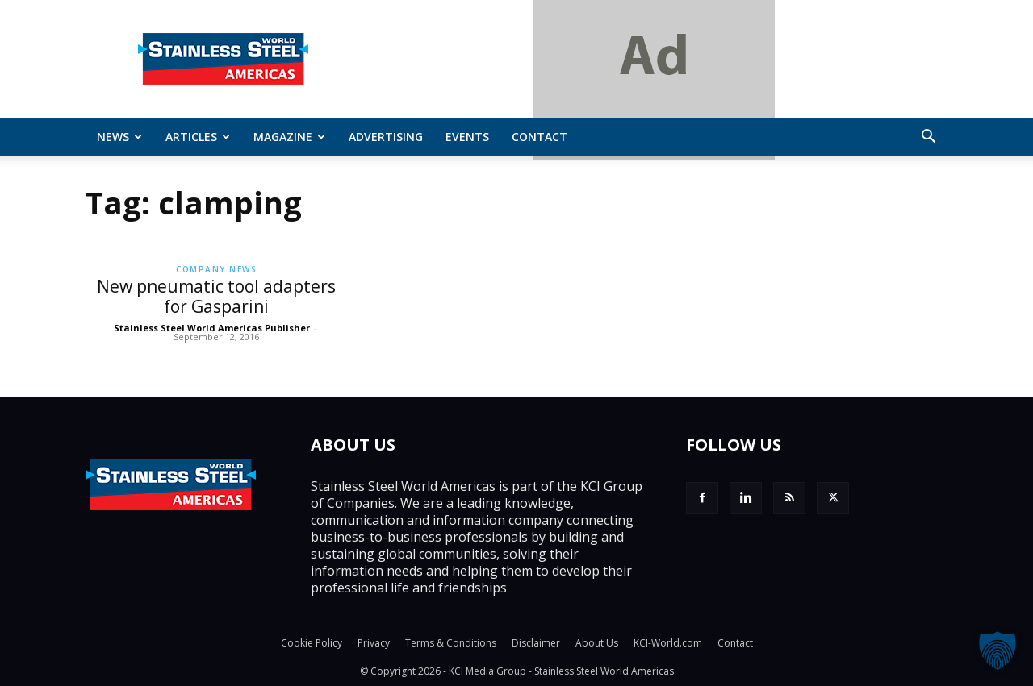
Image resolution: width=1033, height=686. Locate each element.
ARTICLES (197, 136)
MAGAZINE (289, 136)
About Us (596, 643)
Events (467, 136)
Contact (539, 136)
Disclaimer (536, 643)
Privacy (374, 643)
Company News (216, 269)
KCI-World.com (668, 643)
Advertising (386, 136)
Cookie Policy (311, 643)
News (119, 136)
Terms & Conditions (450, 643)
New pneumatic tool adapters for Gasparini (216, 296)
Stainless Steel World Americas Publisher (212, 328)
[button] (928, 138)
